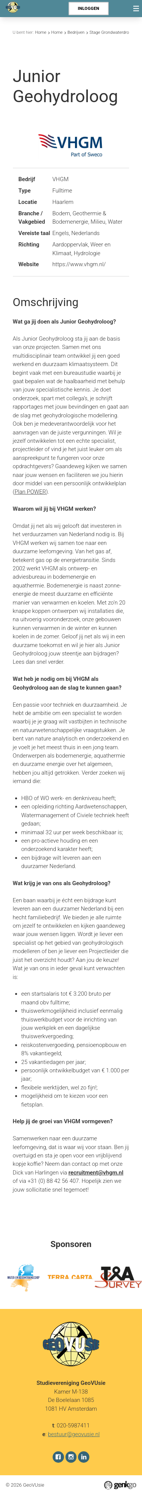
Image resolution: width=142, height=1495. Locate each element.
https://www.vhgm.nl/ (79, 264)
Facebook (58, 1456)
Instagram (71, 1456)
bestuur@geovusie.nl (74, 1433)
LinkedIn (83, 1456)
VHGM (60, 179)
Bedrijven (75, 32)
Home (40, 32)
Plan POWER (30, 491)
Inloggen (88, 8)
